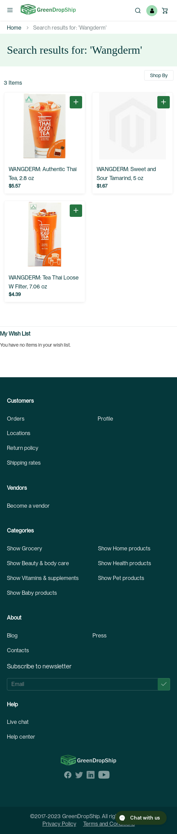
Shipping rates (24, 463)
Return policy (22, 448)
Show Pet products (121, 578)
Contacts (18, 650)
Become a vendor (28, 506)
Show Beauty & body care (38, 563)
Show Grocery (24, 548)
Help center (21, 736)
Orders (15, 418)
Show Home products (124, 548)
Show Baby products (32, 593)
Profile (105, 418)
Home (14, 27)
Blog (12, 635)
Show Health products (124, 563)
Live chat (18, 722)
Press (99, 635)
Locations (18, 433)
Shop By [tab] (159, 75)
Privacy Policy (59, 824)
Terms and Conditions (109, 824)
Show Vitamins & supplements (43, 578)
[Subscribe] (164, 684)
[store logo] (48, 9)
